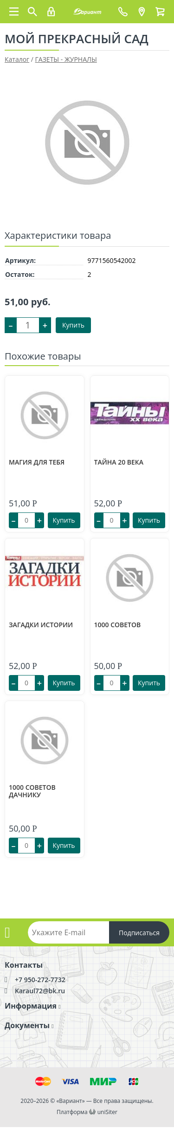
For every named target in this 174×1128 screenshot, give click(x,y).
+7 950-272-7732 (40, 979)
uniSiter (107, 1112)
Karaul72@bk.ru (40, 990)
